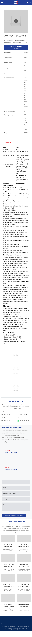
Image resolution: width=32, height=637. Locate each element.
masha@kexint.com (22, 414)
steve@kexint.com (11, 469)
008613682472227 (23, 421)
